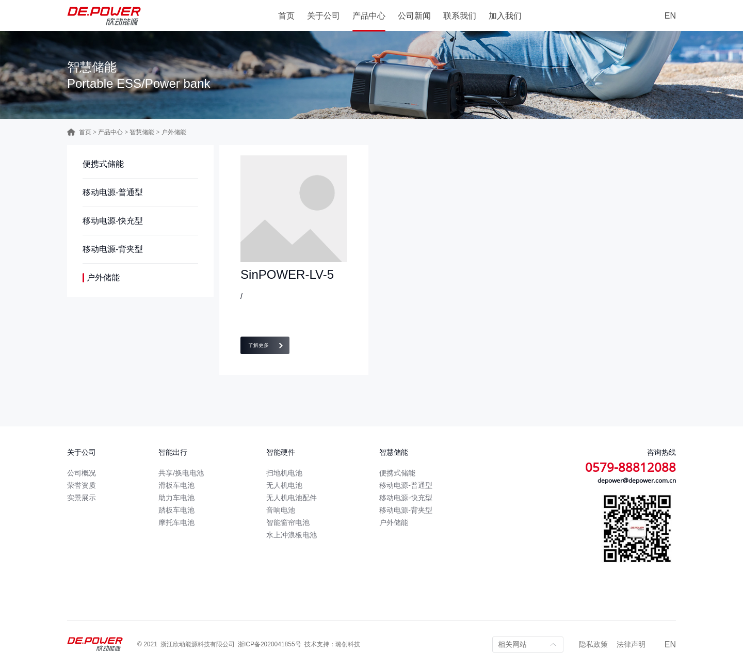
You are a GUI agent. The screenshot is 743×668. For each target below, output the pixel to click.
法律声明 (631, 644)
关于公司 (323, 15)
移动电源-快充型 (113, 220)
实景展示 (81, 498)
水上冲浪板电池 (291, 535)
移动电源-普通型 (113, 192)
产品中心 (368, 15)
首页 (286, 15)
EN (670, 15)
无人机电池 (284, 485)
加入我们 (505, 15)
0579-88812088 (630, 466)
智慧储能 (142, 132)
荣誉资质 (81, 485)
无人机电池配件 (291, 498)
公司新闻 (414, 15)
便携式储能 (103, 164)
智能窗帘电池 (288, 522)
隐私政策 (593, 644)
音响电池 (280, 510)
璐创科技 (347, 644)
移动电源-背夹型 (113, 249)
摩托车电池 (176, 522)
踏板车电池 (176, 510)
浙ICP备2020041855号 (269, 644)
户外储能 (103, 277)
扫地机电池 (284, 473)
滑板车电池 (176, 485)
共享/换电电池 (181, 473)
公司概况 (81, 473)
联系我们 (459, 15)
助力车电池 (176, 498)
